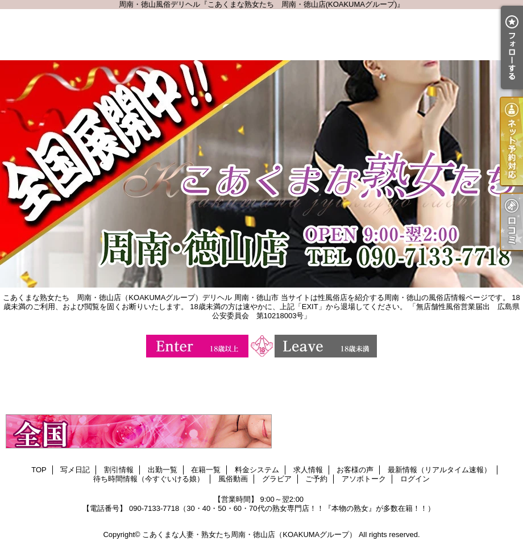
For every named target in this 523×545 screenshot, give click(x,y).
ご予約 (316, 479)
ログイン (415, 479)
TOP (39, 469)
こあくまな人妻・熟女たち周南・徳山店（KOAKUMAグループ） (249, 534)
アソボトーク (364, 479)
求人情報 (308, 469)
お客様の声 (355, 469)
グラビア (277, 479)
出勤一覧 (162, 469)
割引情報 (119, 469)
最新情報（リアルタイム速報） (439, 469)
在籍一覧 (206, 469)
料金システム (257, 469)
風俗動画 (233, 479)
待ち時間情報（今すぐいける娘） (148, 479)
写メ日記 (75, 469)
